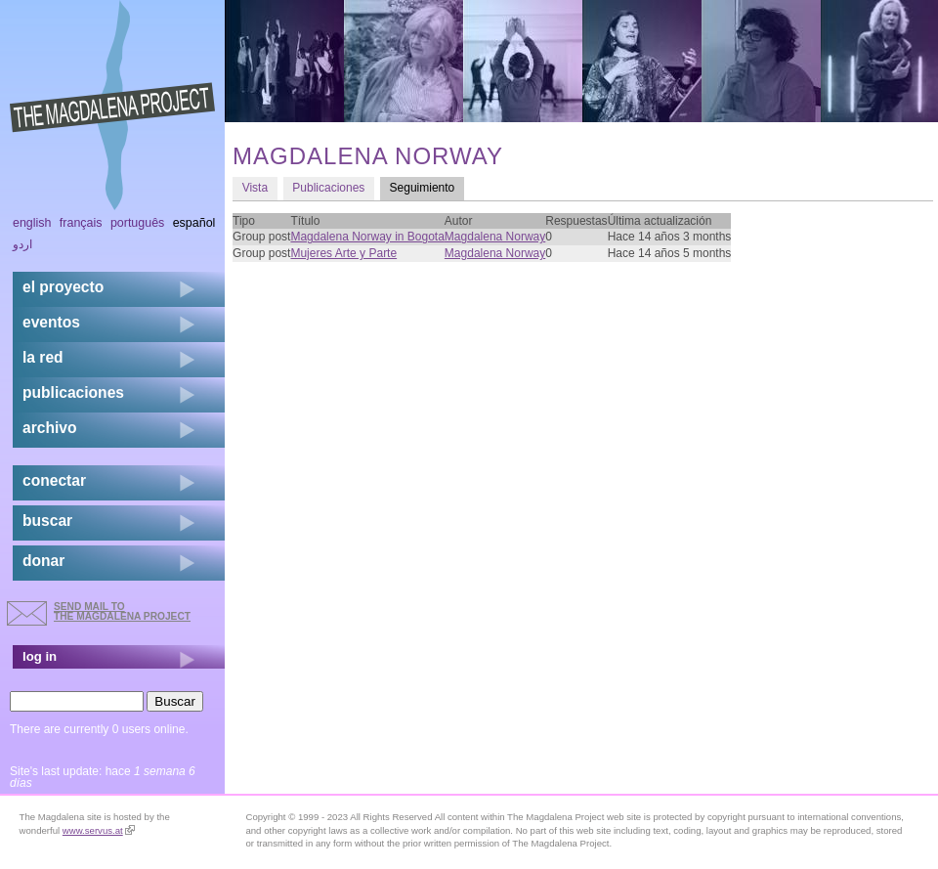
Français (81, 223)
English (32, 223)
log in (39, 656)
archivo (49, 427)
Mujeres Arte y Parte (343, 253)
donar (43, 560)
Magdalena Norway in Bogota (367, 236)
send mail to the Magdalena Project (122, 611)
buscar (47, 520)
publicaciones (73, 392)
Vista (255, 188)
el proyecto (63, 287)
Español (194, 223)
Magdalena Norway (495, 236)
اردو (22, 244)
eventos (51, 322)
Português (137, 223)
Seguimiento (427, 187)
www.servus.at (99, 830)
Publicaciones (328, 188)
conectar (54, 480)
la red (43, 357)
